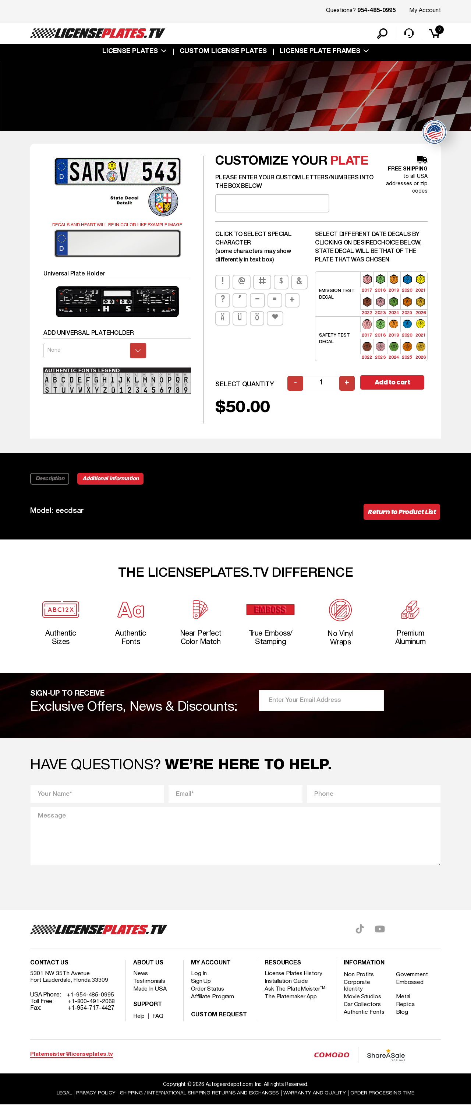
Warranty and (315, 1099)
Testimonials (149, 987)
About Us (148, 969)
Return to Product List (401, 515)
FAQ (158, 1022)
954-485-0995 (376, 11)
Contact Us (49, 969)
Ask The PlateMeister (295, 995)
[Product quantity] (321, 386)
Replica (406, 1010)
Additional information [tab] (112, 481)
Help (139, 1022)
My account (211, 969)
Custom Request (219, 1021)
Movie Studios (362, 1002)
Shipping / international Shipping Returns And (199, 1099)
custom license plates (223, 52)
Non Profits (359, 980)
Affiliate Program (213, 1002)
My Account (425, 10)
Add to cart (394, 385)
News (140, 979)
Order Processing (383, 1099)
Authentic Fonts (364, 1018)
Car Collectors (362, 1010)
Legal (63, 1099)
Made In (150, 995)
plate (349, 164)
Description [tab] (49, 481)
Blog (403, 1018)
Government (413, 980)
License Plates (130, 52)
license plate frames (320, 52)
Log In (199, 979)
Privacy (94, 1099)
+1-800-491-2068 (91, 1007)
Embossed (410, 988)
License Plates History (294, 979)
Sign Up (201, 987)
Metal (404, 1002)
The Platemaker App (291, 1002)
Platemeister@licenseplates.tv (71, 1060)
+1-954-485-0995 (90, 1000)
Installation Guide (287, 987)
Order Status (207, 995)
